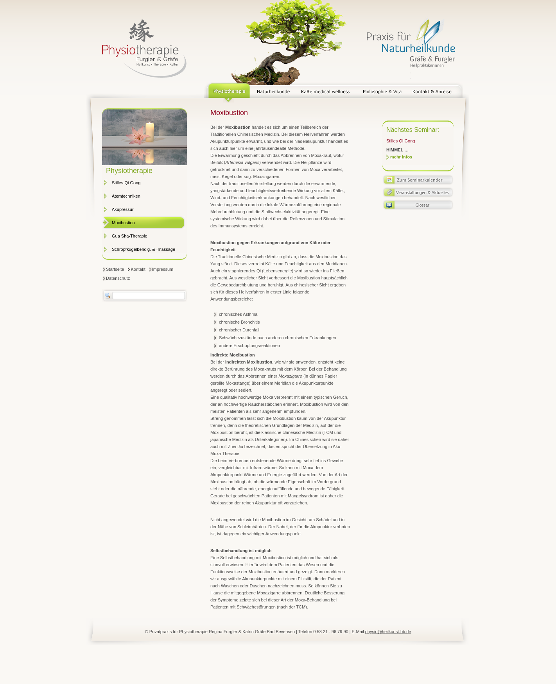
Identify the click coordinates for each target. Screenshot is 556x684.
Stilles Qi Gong (126, 182)
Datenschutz (118, 278)
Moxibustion (123, 222)
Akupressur (123, 209)
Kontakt (138, 269)
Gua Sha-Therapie (129, 236)
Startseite (115, 269)
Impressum (162, 269)
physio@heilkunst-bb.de (388, 631)
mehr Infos (401, 157)
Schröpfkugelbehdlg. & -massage (143, 249)
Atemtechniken (126, 196)
